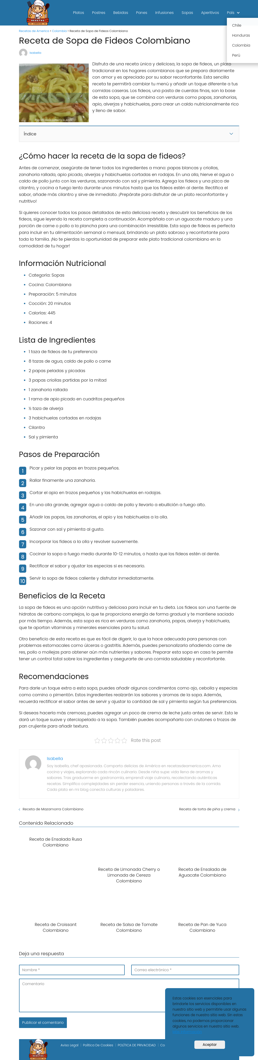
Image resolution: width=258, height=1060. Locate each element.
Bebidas (120, 12)
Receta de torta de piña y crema (207, 809)
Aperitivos (210, 12)
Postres (98, 12)
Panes (141, 12)
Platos (78, 12)
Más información (187, 1031)
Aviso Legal (69, 1045)
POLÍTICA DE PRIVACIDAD (137, 1045)
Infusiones (164, 12)
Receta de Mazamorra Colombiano (53, 809)
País (230, 12)
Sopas (187, 12)
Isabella (35, 53)
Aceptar (210, 1044)
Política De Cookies (98, 1045)
